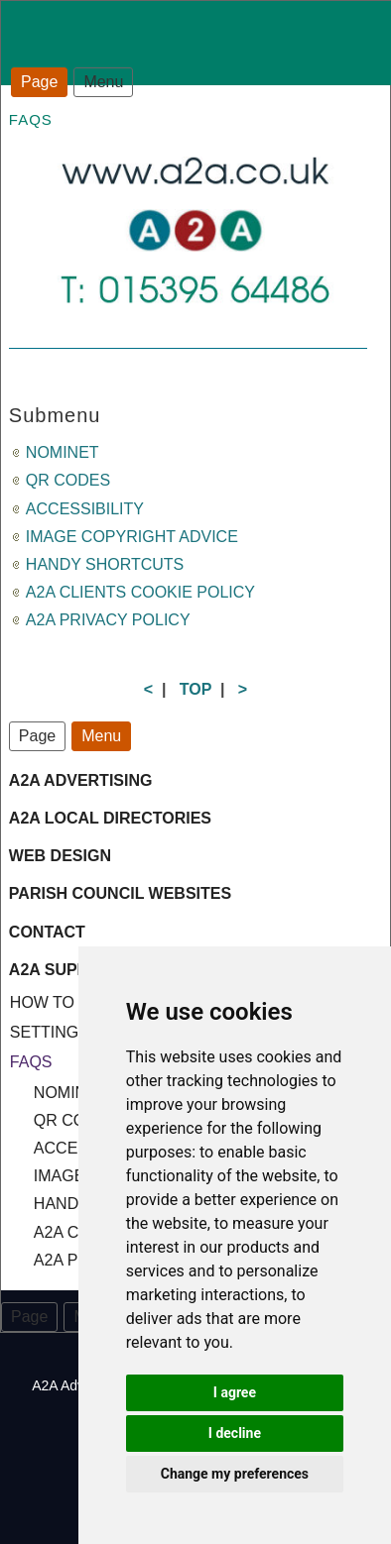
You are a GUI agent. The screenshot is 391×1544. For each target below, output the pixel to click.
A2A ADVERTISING (81, 780)
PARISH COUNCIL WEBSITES (120, 893)
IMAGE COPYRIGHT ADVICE (132, 536)
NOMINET (62, 452)
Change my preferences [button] (235, 1474)
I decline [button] (234, 1433)
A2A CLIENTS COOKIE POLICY (140, 592)
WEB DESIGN (60, 855)
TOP (195, 689)
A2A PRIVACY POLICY (108, 619)
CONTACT (47, 932)
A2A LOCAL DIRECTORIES (110, 818)
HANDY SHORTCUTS (105, 564)
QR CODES (68, 480)
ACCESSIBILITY (85, 508)
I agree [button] (234, 1392)
